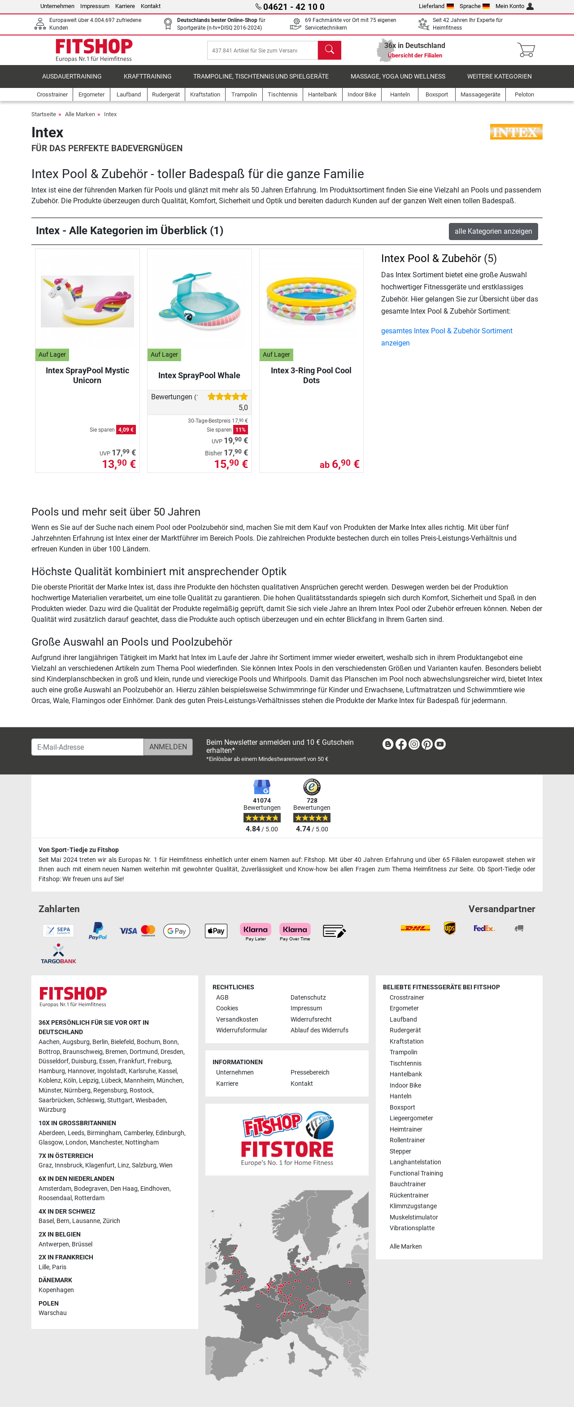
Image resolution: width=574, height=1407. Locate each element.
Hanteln (401, 1096)
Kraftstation (407, 1041)
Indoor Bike (405, 1085)
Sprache (475, 6)
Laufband (403, 1019)
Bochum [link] (148, 1042)
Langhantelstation (415, 1162)
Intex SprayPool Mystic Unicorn (87, 381)
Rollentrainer (407, 1140)
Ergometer (404, 1008)
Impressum (94, 6)
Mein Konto (515, 6)
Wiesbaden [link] (150, 1100)
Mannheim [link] (139, 1080)
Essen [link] (107, 1061)
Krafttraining (148, 83)
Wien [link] (166, 1165)
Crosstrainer (407, 997)
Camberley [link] (138, 1133)
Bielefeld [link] (122, 1042)
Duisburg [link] (83, 1061)
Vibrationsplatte (412, 1228)
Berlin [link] (100, 1042)
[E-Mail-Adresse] (87, 747)
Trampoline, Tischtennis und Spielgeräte (261, 83)
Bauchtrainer (408, 1184)
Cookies (227, 1008)
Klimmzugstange (413, 1206)
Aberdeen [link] (52, 1133)
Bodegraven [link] (91, 1189)
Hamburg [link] (52, 1071)
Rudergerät (405, 1030)
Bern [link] (63, 1221)
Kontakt (151, 6)
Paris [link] (59, 1267)
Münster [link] (50, 1090)
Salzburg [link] (144, 1165)
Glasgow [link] (51, 1142)
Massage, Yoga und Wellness (398, 83)
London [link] (76, 1142)
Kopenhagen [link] (56, 1290)
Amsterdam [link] (55, 1189)
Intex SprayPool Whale (199, 381)
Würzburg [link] (52, 1110)
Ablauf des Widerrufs (319, 1030)
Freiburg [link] (159, 1061)
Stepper (400, 1151)
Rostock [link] (141, 1090)
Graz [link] (45, 1165)
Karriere (125, 6)
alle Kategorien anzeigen (493, 237)
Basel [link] (46, 1221)
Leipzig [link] (89, 1080)
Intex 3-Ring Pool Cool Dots (311, 381)
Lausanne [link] (86, 1221)
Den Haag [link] (124, 1189)
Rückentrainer (409, 1195)
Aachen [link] (49, 1042)
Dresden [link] (172, 1052)
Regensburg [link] (110, 1090)
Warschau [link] (53, 1313)
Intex (110, 120)
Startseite (43, 120)
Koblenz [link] (50, 1080)
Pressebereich (310, 1072)
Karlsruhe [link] (142, 1071)
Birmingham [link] (104, 1133)
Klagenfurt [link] (100, 1165)
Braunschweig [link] (83, 1052)
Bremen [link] (116, 1052)
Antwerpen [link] (54, 1244)
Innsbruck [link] (69, 1165)
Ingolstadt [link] (111, 1071)
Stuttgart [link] (120, 1100)
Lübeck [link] (111, 1080)
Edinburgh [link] (170, 1133)
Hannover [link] (81, 1071)
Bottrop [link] (49, 1052)
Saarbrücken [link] (56, 1100)
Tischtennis (406, 1063)
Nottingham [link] (142, 1142)
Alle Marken (80, 120)
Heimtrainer (406, 1129)
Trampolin (403, 1052)
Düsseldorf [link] (54, 1061)
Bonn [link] (170, 1042)
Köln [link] (70, 1080)
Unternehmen (57, 6)
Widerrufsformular (241, 1030)
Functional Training (416, 1173)
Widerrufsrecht (311, 1019)
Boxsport (402, 1107)
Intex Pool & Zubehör (431, 264)
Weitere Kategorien (499, 83)
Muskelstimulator (414, 1217)
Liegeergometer (411, 1118)
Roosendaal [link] (55, 1198)
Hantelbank (406, 1074)
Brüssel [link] (82, 1244)
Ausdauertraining (72, 83)
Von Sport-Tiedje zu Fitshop (79, 850)
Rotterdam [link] (89, 1198)
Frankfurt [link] (131, 1061)
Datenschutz (308, 997)
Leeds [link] (76, 1133)
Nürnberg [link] (77, 1090)
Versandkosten (237, 1019)
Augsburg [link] (76, 1042)
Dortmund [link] (144, 1052)
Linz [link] (123, 1165)
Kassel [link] (167, 1071)
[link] (388, 746)
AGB (222, 997)
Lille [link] (44, 1267)
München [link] (170, 1080)
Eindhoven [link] (155, 1189)
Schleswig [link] (90, 1100)
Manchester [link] (106, 1142)
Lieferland (436, 6)
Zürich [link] (111, 1221)
